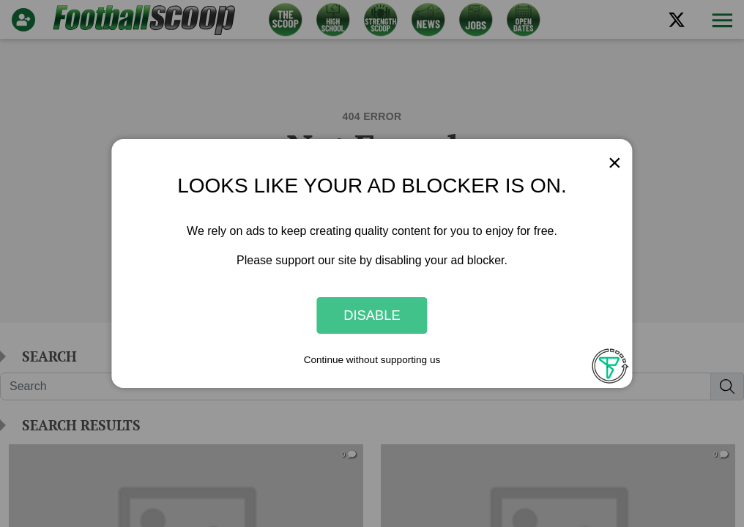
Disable (372, 315)
